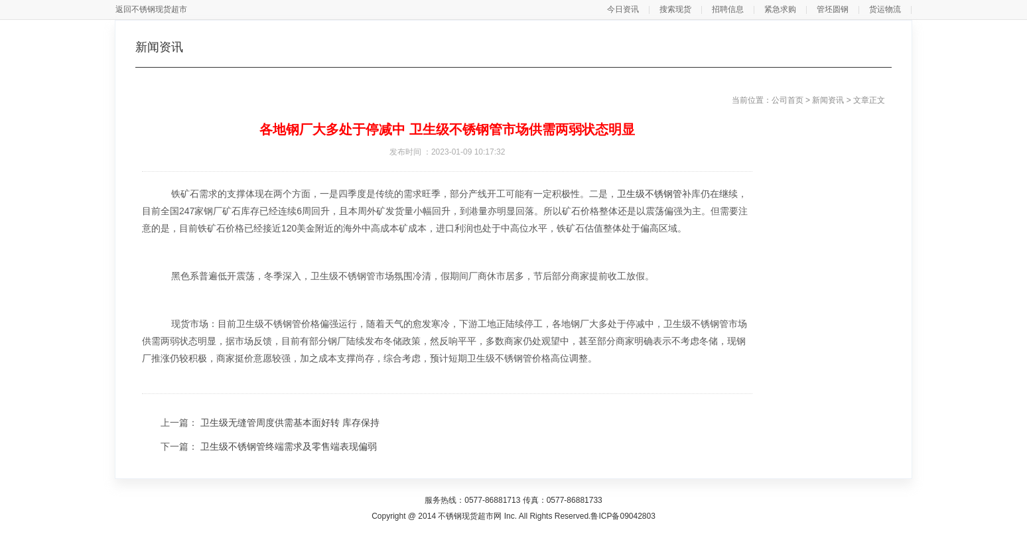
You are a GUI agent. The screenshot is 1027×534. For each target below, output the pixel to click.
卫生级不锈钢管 (649, 193)
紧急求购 (780, 9)
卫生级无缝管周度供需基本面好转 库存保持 (289, 422)
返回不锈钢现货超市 (151, 9)
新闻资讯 (828, 100)
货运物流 (885, 9)
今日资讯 (623, 9)
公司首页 (787, 100)
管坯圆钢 (833, 9)
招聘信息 (728, 9)
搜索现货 (675, 9)
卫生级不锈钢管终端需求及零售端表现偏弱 (288, 446)
